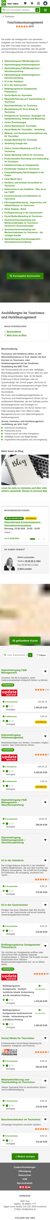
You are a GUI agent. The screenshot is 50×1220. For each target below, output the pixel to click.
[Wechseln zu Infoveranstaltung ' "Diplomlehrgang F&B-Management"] (43, 539)
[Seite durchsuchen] (20, 10)
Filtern (41, 655)
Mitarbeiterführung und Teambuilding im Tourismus (18, 1081)
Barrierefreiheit (24, 1183)
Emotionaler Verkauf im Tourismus (21, 169)
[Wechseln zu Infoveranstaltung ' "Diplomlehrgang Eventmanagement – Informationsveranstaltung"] (32, 539)
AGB (24, 1179)
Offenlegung (24, 1171)
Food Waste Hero (13, 179)
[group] (25, 26)
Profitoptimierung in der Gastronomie (23, 213)
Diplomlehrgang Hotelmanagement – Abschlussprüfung (13, 840)
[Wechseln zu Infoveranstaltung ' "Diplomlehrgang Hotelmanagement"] (39, 539)
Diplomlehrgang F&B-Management (21, 61)
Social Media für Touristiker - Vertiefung (24, 129)
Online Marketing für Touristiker (20, 126)
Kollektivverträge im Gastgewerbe (21, 165)
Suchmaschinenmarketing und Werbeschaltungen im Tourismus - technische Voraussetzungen (21, 223)
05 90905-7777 (29, 1204)
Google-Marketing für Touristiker (20, 140)
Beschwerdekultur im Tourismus (20, 105)
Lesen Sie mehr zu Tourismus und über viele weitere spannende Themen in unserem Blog (24, 489)
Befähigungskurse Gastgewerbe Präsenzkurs (20, 946)
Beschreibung (14, 331)
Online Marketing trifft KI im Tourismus (24, 155)
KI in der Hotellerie (13, 81)
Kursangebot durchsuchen (25, 276)
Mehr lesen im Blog (16, 335)
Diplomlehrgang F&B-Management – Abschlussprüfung (14, 802)
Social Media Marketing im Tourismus (23, 216)
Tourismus (10, 16)
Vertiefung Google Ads (15, 143)
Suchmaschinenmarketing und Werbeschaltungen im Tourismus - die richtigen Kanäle (23, 232)
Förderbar (8, 685)
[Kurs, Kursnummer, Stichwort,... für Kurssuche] (18, 655)
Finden (37, 10)
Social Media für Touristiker (18, 95)
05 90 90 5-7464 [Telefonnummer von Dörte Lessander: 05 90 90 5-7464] (33, 561)
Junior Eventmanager (15, 122)
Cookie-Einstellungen (25, 1167)
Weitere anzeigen (25, 1156)
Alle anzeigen (11, 538)
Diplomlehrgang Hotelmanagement (22, 65)
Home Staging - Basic (15, 209)
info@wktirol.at (29, 1209)
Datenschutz (24, 1175)
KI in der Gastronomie (15, 85)
